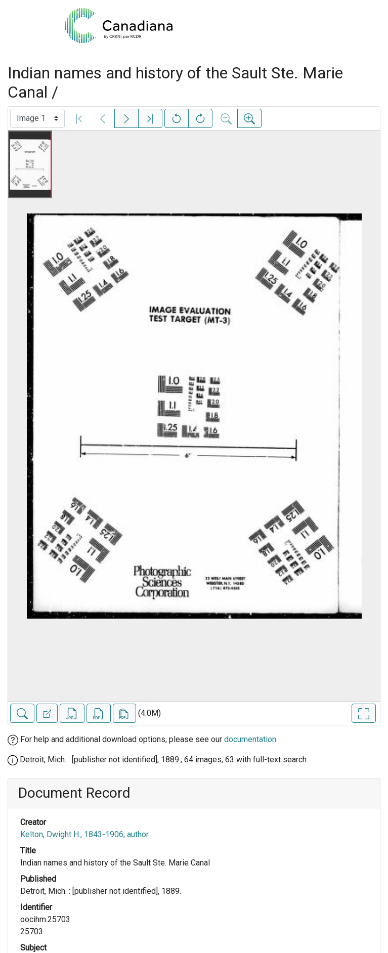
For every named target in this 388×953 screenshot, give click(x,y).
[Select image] (37, 118)
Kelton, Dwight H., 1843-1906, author (84, 834)
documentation (250, 739)
